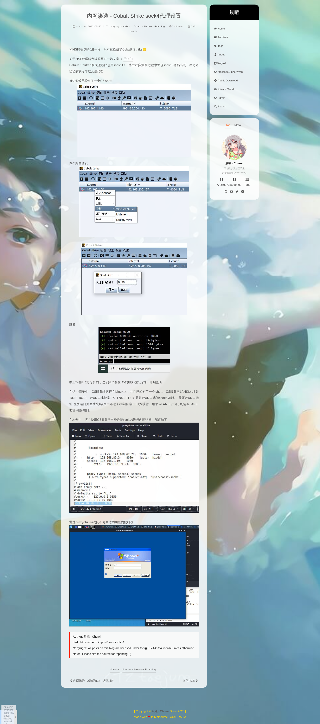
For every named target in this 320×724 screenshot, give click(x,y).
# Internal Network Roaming (139, 669)
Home (219, 28)
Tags (218, 45)
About (219, 54)
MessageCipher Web (228, 71)
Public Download (226, 80)
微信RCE (189, 680)
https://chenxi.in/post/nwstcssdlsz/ (102, 642)
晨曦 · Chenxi (160, 711)
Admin (219, 97)
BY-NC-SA (153, 648)
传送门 (128, 58)
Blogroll (220, 63)
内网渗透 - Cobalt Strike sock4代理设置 (134, 16)
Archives (221, 37)
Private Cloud (224, 89)
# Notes (115, 669)
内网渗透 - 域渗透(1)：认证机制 (93, 680)
